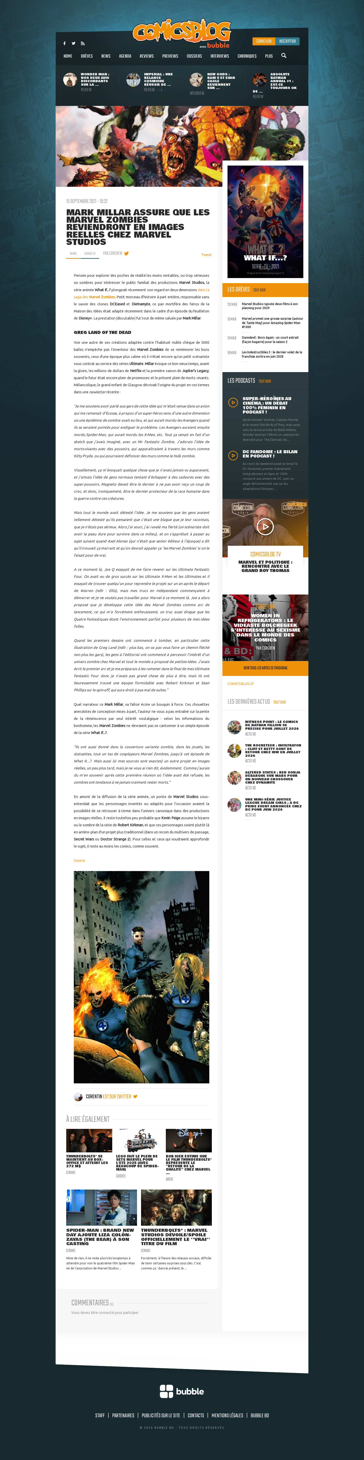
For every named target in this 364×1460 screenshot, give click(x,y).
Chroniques (247, 59)
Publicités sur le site (161, 1428)
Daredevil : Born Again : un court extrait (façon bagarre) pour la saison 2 (263, 339)
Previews (170, 59)
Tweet (206, 255)
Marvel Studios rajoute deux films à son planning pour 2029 (263, 305)
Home (68, 59)
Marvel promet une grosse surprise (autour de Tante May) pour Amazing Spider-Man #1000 (265, 322)
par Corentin (116, 253)
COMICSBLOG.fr (241, 683)
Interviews (219, 59)
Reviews (146, 59)
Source (79, 860)
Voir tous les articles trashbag (265, 668)
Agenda (125, 59)
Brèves (87, 59)
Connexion (263, 41)
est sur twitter (120, 1096)
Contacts (196, 1428)
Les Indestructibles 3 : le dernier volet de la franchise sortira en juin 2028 (265, 354)
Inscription (287, 41)
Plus (269, 59)
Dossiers (194, 59)
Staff (100, 1428)
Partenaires (123, 1428)
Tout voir (259, 290)
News (106, 59)
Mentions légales (227, 1428)
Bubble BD (260, 1428)
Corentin (88, 1096)
